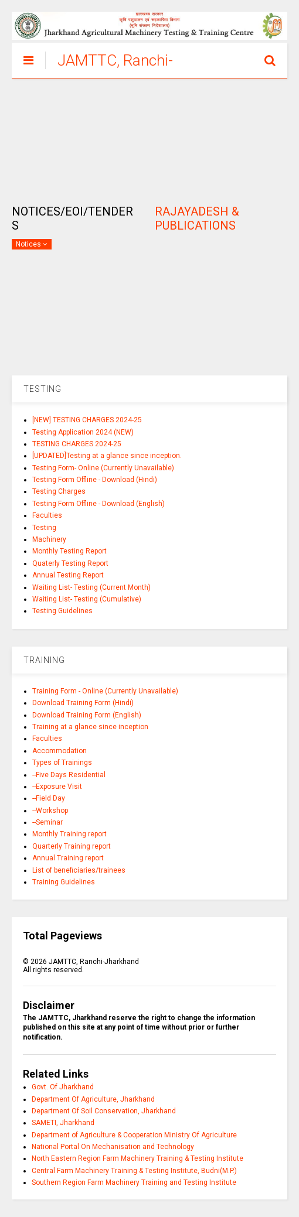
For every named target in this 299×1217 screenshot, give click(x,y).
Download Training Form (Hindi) (83, 703)
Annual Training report (68, 858)
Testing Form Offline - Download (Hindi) (94, 480)
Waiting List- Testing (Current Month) (91, 587)
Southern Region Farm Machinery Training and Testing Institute (134, 1182)
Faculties (47, 515)
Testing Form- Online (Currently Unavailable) (103, 468)
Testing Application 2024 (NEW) (83, 432)
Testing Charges (59, 491)
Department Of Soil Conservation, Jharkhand (104, 1111)
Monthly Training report (69, 834)
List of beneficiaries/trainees (78, 870)
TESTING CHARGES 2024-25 (76, 444)
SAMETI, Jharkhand (63, 1123)
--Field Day (48, 798)
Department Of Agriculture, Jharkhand (93, 1099)
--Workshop (50, 810)
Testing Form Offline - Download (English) (98, 504)
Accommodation (59, 751)
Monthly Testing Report (69, 551)
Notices (31, 244)
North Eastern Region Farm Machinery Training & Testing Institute (137, 1158)
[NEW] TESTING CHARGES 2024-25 (87, 420)
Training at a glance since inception (90, 727)
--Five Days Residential (69, 775)
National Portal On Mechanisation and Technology (113, 1147)
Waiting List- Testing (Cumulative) (86, 599)
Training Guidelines (63, 882)
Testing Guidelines (62, 611)
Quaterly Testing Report (70, 563)
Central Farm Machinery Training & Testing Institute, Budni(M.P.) (134, 1171)
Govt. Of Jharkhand (63, 1087)
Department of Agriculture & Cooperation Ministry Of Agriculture (134, 1135)
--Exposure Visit (57, 786)
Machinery (49, 539)
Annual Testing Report (68, 575)
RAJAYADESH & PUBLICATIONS (197, 218)
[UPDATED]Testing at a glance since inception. (107, 456)
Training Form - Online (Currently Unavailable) (105, 691)
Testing (44, 528)
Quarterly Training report (71, 846)
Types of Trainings (62, 762)
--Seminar (47, 822)
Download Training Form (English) (86, 715)
